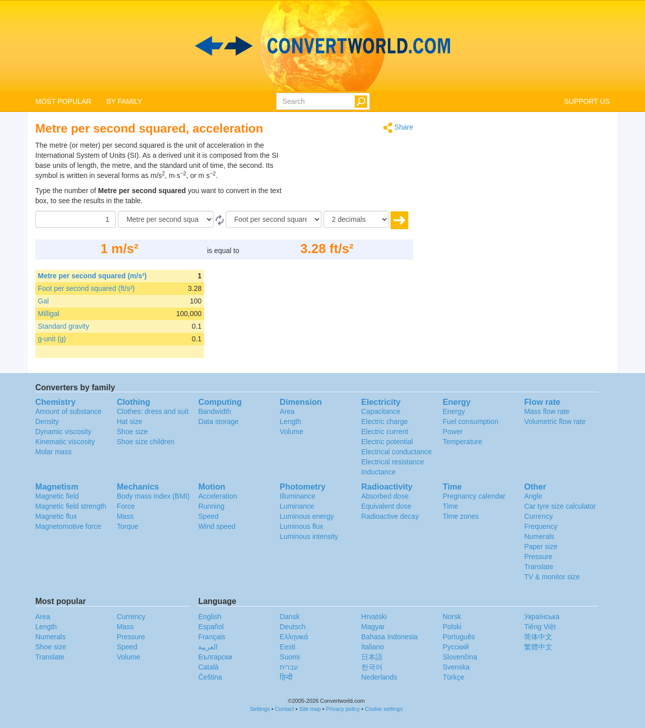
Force (126, 506)
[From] (166, 219)
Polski (451, 627)
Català (208, 667)
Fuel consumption (470, 421)
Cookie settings (384, 709)
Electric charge (384, 421)
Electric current (384, 432)
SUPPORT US (587, 101)
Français (211, 637)
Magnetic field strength (70, 506)
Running (211, 506)
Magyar (373, 627)
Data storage (218, 421)
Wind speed (216, 526)
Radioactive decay (390, 516)
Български (215, 657)
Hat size (130, 421)
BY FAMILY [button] (124, 101)
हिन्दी (286, 677)
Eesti (287, 647)
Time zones (460, 516)
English (209, 617)
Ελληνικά (294, 637)
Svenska (456, 667)
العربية (208, 647)
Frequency (540, 526)
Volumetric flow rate (555, 421)
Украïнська (541, 617)
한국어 (371, 667)
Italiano (372, 647)
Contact (284, 709)
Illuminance (297, 496)
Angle (533, 496)
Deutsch (292, 627)
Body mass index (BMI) (153, 496)
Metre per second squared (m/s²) (92, 276)
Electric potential (387, 442)
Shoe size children (145, 442)
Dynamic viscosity (63, 432)
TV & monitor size (551, 577)
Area (287, 411)
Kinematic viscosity (65, 442)
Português (458, 637)
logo (322, 46)
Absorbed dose (385, 496)
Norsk (451, 617)
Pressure (538, 557)
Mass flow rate (546, 411)
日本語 (371, 657)
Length (290, 421)
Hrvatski (374, 617)
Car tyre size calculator (560, 506)
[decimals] (356, 219)
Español (211, 627)
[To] (273, 219)
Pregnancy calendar (473, 496)
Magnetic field (57, 496)
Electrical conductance (396, 452)
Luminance (297, 506)
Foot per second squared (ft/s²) (86, 288)
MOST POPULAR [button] (63, 101)
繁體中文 (538, 647)
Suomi (290, 657)
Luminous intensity (309, 536)
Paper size (540, 546)
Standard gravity (63, 326)
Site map (309, 709)
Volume (291, 432)
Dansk (290, 617)
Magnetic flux (56, 516)
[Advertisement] (350, 165)
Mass (125, 516)
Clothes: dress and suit (152, 411)
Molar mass (53, 452)
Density (47, 421)
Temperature (462, 442)
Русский (455, 647)
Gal (43, 301)
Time (450, 506)
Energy (453, 411)
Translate (538, 567)
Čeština (210, 677)
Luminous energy (307, 516)
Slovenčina (459, 657)
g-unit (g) (52, 339)
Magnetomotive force (68, 526)
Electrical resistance (392, 462)
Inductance (378, 472)
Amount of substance (68, 411)
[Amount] (75, 219)
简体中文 (538, 637)
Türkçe (453, 677)
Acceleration (217, 496)
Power (452, 432)
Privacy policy (343, 709)
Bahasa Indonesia (389, 637)
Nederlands (379, 677)
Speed (208, 516)
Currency (538, 516)
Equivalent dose (386, 506)
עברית (289, 667)
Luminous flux (301, 526)
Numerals (539, 536)
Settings (260, 709)
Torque (128, 526)
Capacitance (381, 411)
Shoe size (132, 432)
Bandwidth (214, 411)
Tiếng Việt (540, 627)
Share (398, 128)
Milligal (48, 314)
